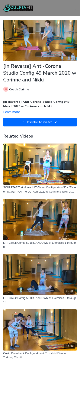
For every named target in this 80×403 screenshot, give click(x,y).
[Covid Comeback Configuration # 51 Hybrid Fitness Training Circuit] (40, 355)
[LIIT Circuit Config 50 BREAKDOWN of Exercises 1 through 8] (40, 245)
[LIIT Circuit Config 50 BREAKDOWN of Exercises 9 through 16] (40, 300)
